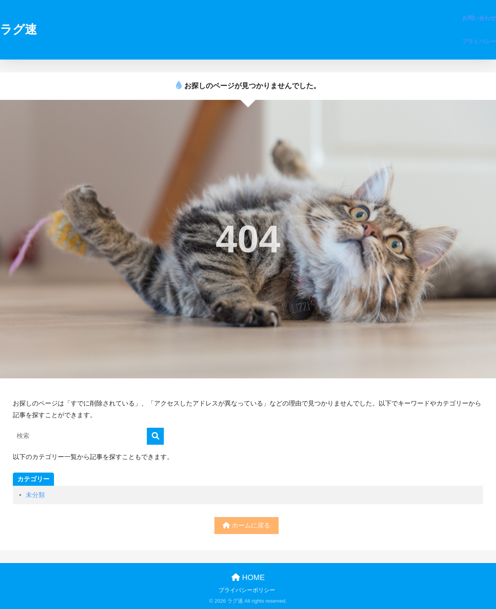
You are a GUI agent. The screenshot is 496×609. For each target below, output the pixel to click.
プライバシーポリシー (247, 590)
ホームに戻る (246, 525)
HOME (248, 577)
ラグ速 (18, 29)
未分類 (35, 495)
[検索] (155, 436)
